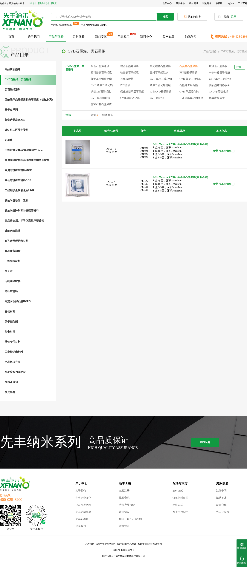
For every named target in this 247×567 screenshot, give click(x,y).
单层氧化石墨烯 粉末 (61, 25)
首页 (11, 36)
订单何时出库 (180, 497)
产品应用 (123, 36)
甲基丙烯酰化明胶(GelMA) (94, 25)
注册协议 (124, 512)
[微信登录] (43, 3)
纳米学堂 (191, 36)
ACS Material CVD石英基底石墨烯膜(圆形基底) (180, 177)
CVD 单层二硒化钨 (102, 85)
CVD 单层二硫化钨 (190, 79)
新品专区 (101, 36)
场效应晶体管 (217, 98)
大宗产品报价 (127, 504)
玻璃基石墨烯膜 (218, 66)
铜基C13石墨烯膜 (101, 91)
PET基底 (125, 85)
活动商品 (107, 115)
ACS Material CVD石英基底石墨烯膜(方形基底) (180, 144)
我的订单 (206, 3)
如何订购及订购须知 (131, 519)
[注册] (54, 3)
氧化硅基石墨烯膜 (160, 66)
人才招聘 (89, 544)
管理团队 (110, 544)
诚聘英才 (221, 497)
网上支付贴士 (180, 512)
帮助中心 (142, 544)
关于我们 (34, 36)
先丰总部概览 (83, 512)
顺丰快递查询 (155, 544)
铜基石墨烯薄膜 (100, 66)
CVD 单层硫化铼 (189, 91)
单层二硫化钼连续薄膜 (163, 85)
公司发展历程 (83, 504)
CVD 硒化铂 (157, 98)
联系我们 (80, 526)
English (230, 3)
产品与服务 (56, 36)
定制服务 (79, 36)
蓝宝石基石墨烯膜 (101, 104)
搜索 (165, 16)
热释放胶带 (126, 79)
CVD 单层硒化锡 (130, 98)
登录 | (227, 16)
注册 (233, 16)
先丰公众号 (222, 512)
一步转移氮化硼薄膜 (191, 98)
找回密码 (124, 497)
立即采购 (205, 442)
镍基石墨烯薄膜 (129, 66)
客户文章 (168, 36)
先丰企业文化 (83, 497)
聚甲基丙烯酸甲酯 (101, 79)
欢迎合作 (221, 504)
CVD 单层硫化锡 (218, 91)
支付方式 (178, 490)
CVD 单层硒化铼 (100, 98)
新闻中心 (146, 36)
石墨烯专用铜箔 (188, 85)
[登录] (33, 3)
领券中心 (180, 3)
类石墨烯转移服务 (219, 85)
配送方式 (178, 504)
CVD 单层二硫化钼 (161, 79)
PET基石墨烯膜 (188, 72)
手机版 (219, 3)
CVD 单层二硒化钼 (220, 79)
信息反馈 (131, 544)
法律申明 (221, 490)
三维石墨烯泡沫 (159, 72)
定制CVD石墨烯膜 (160, 91)
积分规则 (124, 526)
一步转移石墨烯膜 (219, 72)
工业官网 (242, 3)
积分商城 (193, 3)
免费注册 (124, 490)
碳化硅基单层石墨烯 (132, 91)
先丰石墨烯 (82, 519)
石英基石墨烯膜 (188, 66)
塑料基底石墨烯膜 (101, 72)
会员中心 (167, 3)
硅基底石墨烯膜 (129, 72)
